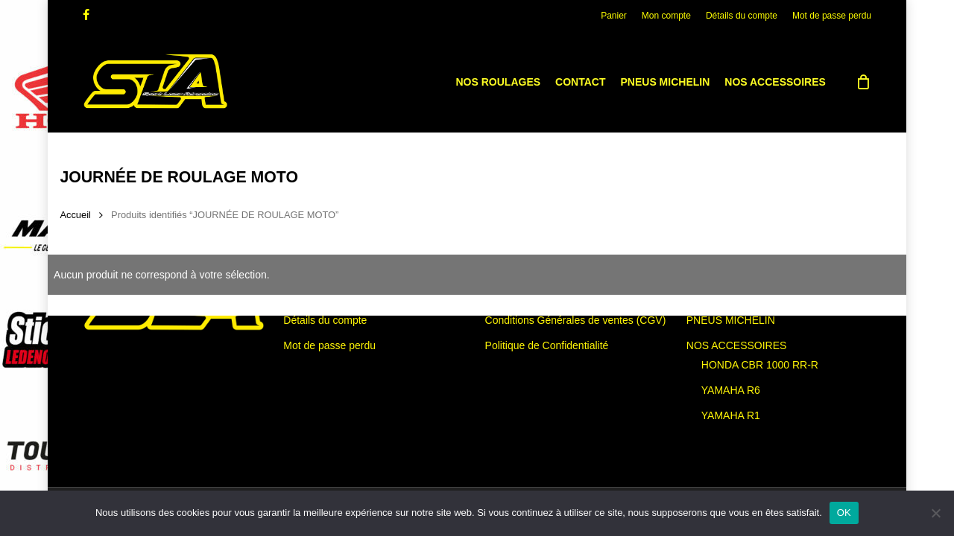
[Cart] (864, 82)
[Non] (935, 512)
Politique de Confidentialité (547, 345)
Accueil (75, 214)
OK (844, 512)
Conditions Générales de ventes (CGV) (575, 320)
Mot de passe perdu (329, 345)
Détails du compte (325, 320)
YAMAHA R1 (730, 415)
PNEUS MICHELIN (730, 320)
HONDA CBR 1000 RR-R (759, 365)
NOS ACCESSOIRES (736, 345)
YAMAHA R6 (730, 390)
